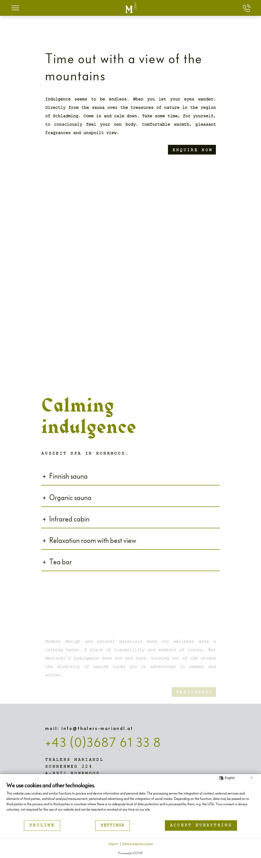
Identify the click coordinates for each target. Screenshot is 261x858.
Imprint (113, 843)
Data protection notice (137, 843)
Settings (112, 825)
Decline (42, 825)
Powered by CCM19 (130, 853)
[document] (130, 800)
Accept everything (201, 825)
